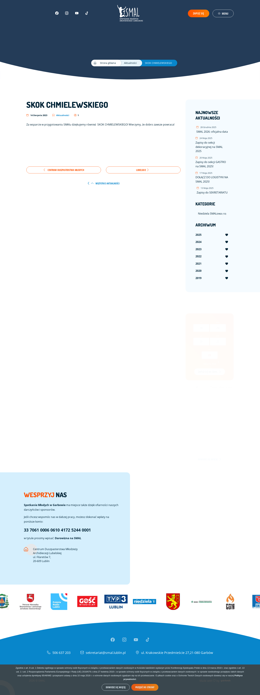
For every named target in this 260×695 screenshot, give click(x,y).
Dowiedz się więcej (116, 687)
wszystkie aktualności (105, 183)
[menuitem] (212, 235)
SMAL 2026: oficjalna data (212, 129)
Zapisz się (198, 13)
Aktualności (60, 115)
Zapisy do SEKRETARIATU (212, 190)
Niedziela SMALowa (212, 213)
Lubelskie (142, 170)
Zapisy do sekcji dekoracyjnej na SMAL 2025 (212, 144)
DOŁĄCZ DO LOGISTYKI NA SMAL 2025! (212, 177)
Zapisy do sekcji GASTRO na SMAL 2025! (212, 162)
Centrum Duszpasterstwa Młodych (63, 170)
